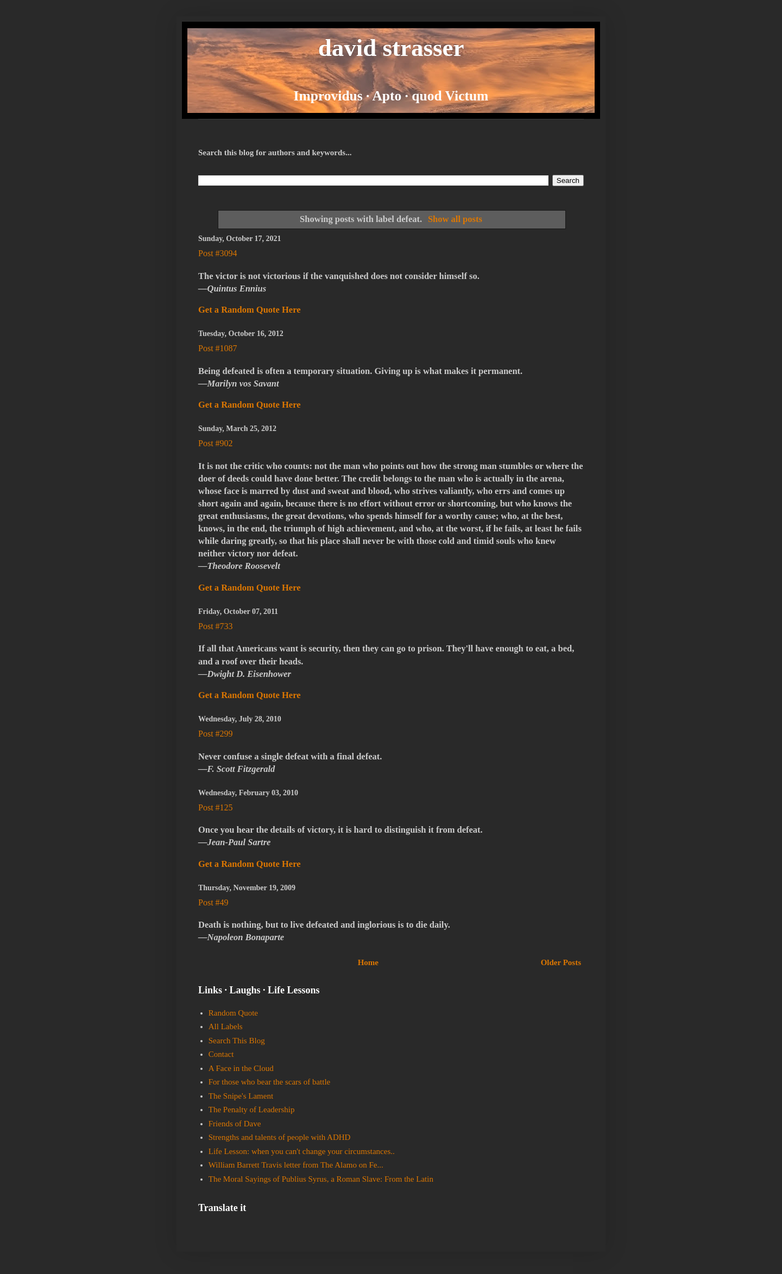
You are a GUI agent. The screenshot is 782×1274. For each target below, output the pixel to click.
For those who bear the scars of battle (270, 1081)
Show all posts (455, 219)
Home (368, 962)
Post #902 (215, 443)
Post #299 (215, 733)
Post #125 (215, 807)
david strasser (391, 47)
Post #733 (215, 626)
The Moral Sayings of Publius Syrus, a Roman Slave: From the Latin (321, 1179)
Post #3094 (217, 253)
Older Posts (561, 962)
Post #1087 (217, 348)
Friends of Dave (235, 1123)
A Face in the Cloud (241, 1068)
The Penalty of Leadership (252, 1109)
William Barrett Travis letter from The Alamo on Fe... (296, 1165)
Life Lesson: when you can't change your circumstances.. (302, 1151)
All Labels (226, 1026)
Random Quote (233, 1013)
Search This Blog (237, 1040)
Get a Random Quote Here (249, 310)
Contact (221, 1054)
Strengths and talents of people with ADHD (280, 1137)
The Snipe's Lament (241, 1096)
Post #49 (213, 902)
